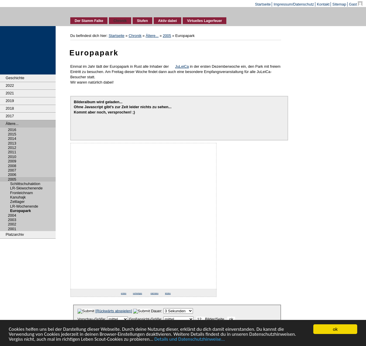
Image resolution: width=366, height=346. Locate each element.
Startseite (263, 4)
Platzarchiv (15, 234)
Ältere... (12, 123)
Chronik (119, 21)
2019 (10, 101)
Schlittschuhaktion (25, 184)
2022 (10, 85)
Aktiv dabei (167, 21)
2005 (12, 179)
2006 (12, 174)
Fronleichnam (21, 193)
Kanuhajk (18, 197)
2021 (10, 93)
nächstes (154, 293)
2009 (12, 161)
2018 (10, 108)
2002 (12, 224)
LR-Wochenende (24, 206)
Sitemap (339, 4)
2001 (12, 229)
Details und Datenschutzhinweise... (189, 339)
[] (113, 311)
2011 (12, 152)
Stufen (142, 21)
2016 (12, 130)
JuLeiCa (182, 66)
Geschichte (15, 78)
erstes (123, 293)
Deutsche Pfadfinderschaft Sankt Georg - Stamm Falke (27, 15)
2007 (12, 170)
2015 (12, 134)
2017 (10, 116)
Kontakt (323, 4)
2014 (12, 138)
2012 (12, 147)
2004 (12, 215)
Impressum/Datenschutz (293, 4)
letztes (168, 293)
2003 (12, 220)
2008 (12, 166)
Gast (357, 4)
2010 (12, 157)
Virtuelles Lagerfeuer (204, 21)
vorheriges (137, 293)
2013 (12, 143)
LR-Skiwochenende (26, 188)
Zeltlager (17, 201)
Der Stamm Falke (89, 21)
